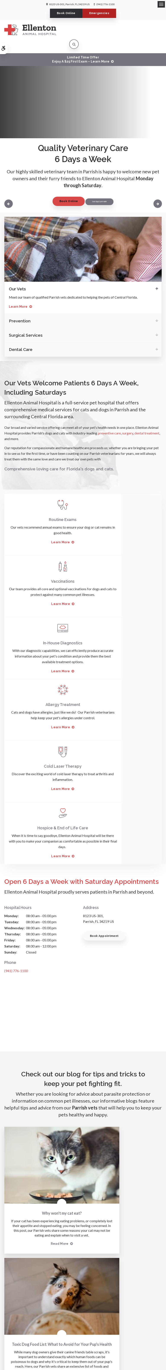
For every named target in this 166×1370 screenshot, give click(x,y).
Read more (39, 1027)
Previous (9, 189)
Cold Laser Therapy (43, 629)
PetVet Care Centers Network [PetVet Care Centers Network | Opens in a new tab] (89, 1352)
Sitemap (113, 1329)
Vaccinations (122, 505)
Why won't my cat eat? (41, 987)
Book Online (66, 13)
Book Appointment (104, 737)
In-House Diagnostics (43, 567)
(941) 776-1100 (105, 4)
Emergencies (99, 13)
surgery (127, 419)
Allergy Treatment (122, 567)
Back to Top (129, 1329)
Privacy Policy (38, 1329)
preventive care (109, 419)
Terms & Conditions (81, 1329)
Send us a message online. (83, 1275)
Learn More (18, 292)
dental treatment (146, 419)
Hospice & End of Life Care (122, 629)
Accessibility (58, 1329)
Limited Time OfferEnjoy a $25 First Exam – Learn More (80, 45)
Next (157, 189)
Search (101, 1329)
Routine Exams (43, 505)
